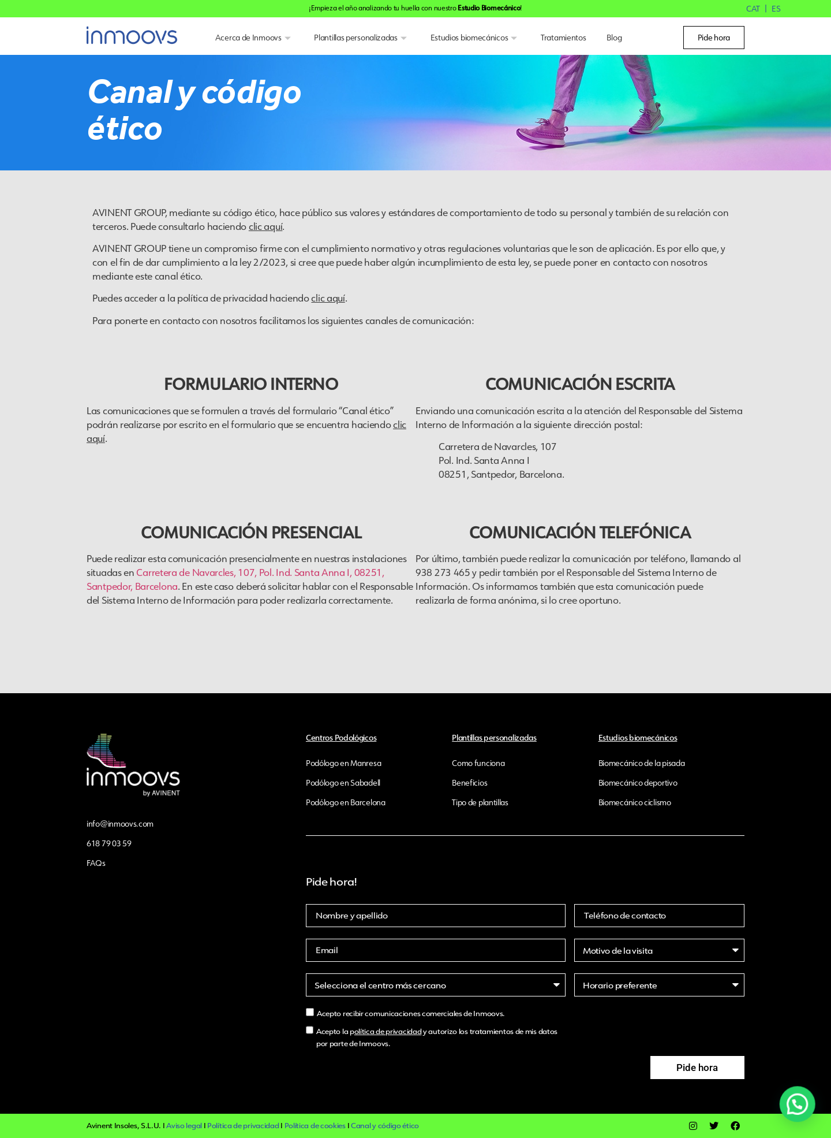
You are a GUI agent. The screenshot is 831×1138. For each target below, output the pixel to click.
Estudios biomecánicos (475, 37)
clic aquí (265, 226)
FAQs (96, 863)
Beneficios (469, 783)
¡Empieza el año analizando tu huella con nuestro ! (415, 7)
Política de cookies (315, 1125)
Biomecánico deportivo (637, 783)
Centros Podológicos (341, 737)
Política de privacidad (243, 1125)
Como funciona (478, 763)
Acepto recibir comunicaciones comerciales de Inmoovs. (411, 1013)
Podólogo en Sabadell (343, 783)
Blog (614, 37)
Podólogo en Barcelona (345, 802)
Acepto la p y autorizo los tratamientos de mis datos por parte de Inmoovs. (436, 1037)
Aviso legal (184, 1125)
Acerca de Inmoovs (254, 37)
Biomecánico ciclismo (634, 802)
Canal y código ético (385, 1125)
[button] (800, 1113)
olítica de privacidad (388, 1031)
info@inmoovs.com (120, 824)
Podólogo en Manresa (343, 763)
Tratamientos (563, 37)
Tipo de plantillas (480, 802)
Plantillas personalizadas (361, 37)
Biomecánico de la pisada (641, 763)
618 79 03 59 (109, 843)
